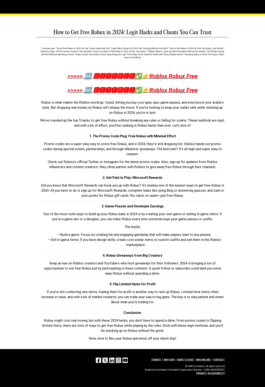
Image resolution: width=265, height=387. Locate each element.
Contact (219, 359)
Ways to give (185, 359)
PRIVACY (201, 373)
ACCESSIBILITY (216, 373)
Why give (169, 359)
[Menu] (49, 2)
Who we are (203, 359)
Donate (156, 359)
